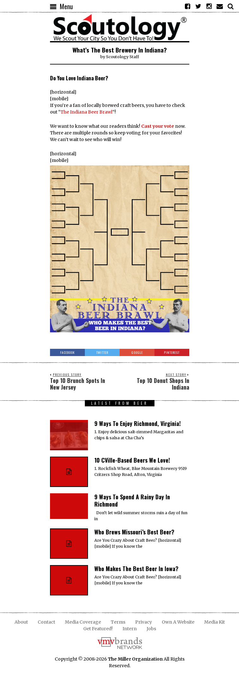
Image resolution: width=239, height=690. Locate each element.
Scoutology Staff (122, 56)
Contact (46, 622)
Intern (130, 628)
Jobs (151, 628)
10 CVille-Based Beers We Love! (132, 460)
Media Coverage (83, 622)
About (21, 622)
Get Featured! (98, 628)
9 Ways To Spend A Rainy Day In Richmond (132, 500)
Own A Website (178, 622)
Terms (118, 622)
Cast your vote (157, 126)
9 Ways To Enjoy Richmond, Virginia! (137, 423)
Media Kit (214, 622)
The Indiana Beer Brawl (86, 112)
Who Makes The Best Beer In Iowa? (136, 568)
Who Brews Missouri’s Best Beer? (134, 532)
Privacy (143, 622)
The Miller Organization (135, 659)
